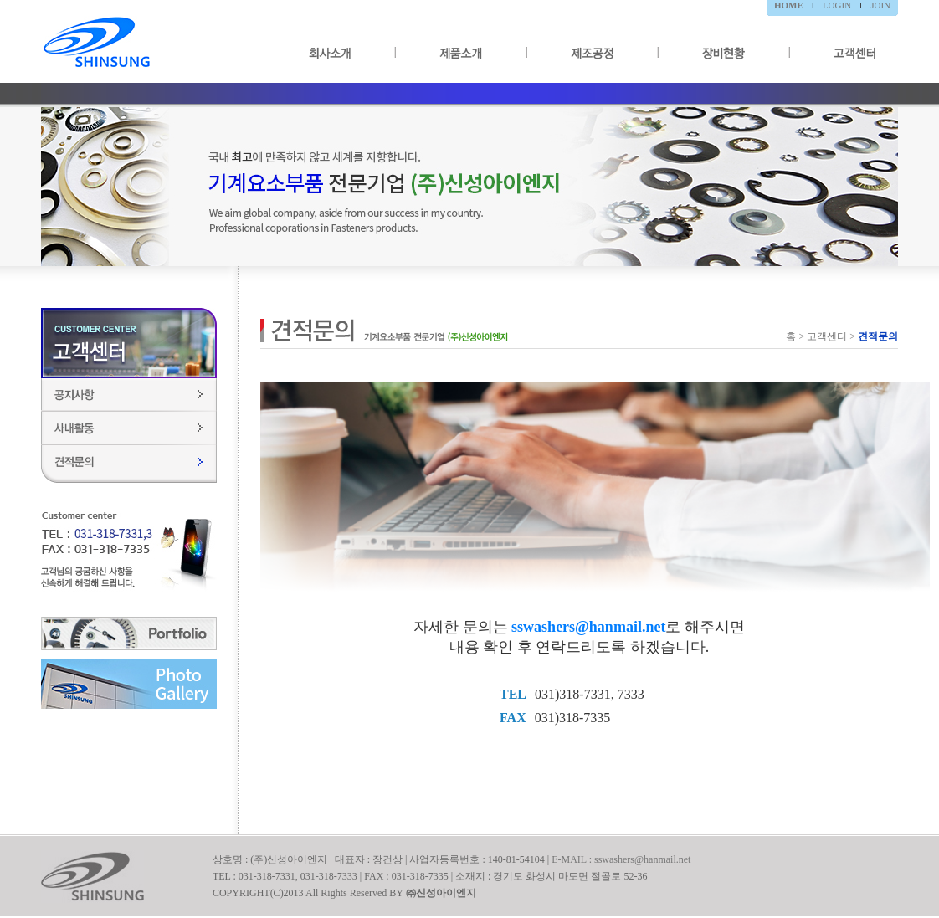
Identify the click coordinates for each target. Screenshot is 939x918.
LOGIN (837, 5)
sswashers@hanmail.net (588, 626)
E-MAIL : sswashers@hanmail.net (621, 859)
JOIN (880, 5)
